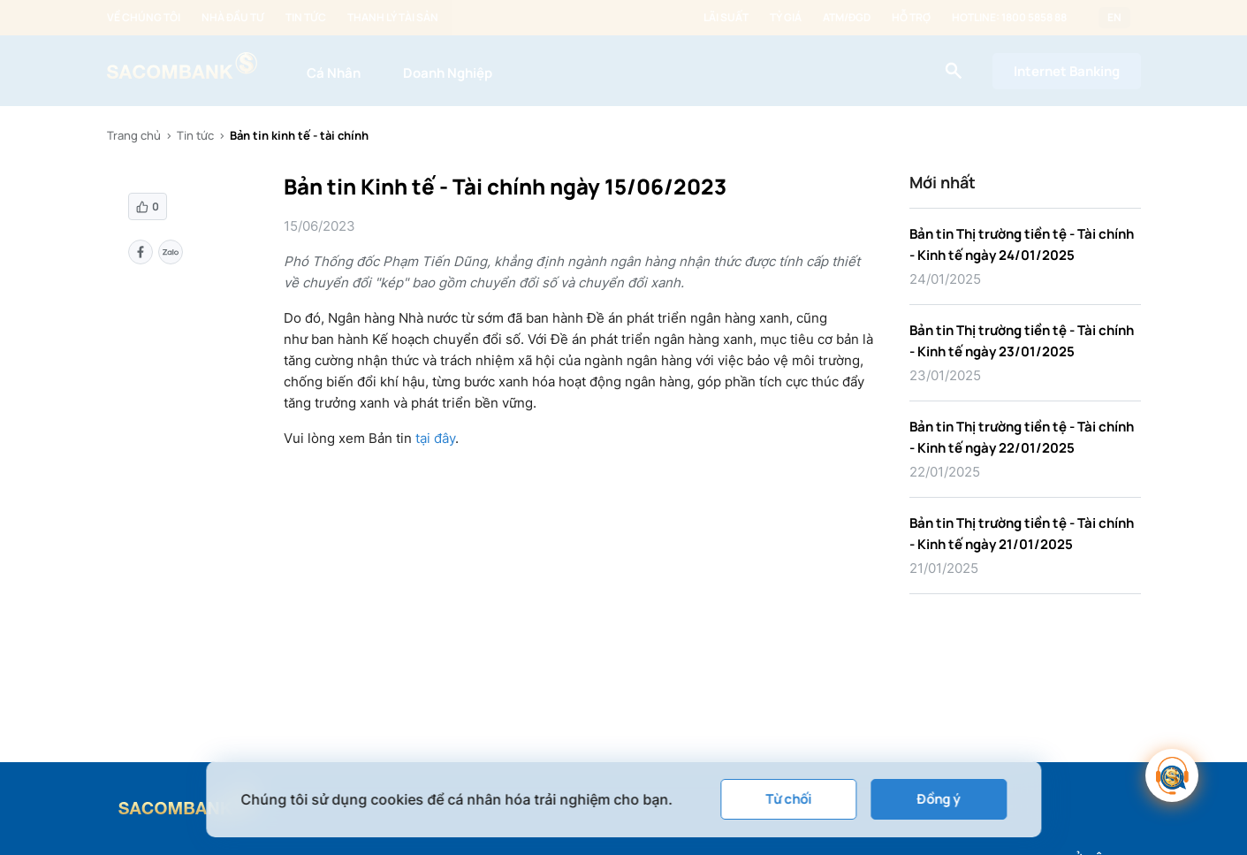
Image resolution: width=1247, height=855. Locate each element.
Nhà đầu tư (232, 18)
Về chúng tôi (143, 18)
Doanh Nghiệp (447, 73)
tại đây (435, 438)
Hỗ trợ (911, 18)
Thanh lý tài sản (392, 18)
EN (1114, 18)
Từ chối (788, 799)
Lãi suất (726, 18)
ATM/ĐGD (847, 18)
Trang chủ (134, 135)
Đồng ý (939, 799)
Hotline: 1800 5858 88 (1009, 18)
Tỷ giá (786, 18)
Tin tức (305, 18)
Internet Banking (1067, 71)
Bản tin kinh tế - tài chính (299, 135)
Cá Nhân (334, 73)
